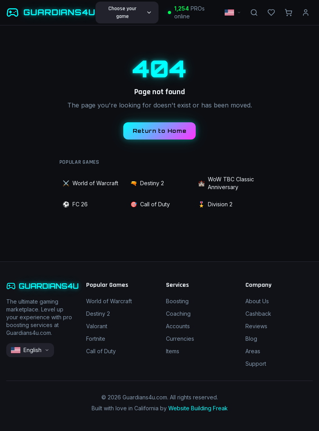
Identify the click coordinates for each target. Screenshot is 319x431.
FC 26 (75, 204)
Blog (251, 338)
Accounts (178, 326)
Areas (252, 351)
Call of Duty (150, 204)
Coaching (178, 313)
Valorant (96, 326)
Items (172, 351)
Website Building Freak (198, 408)
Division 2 (215, 204)
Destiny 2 (147, 183)
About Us (257, 301)
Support (255, 363)
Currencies (180, 338)
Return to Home (160, 130)
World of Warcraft (90, 183)
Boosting (177, 301)
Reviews (256, 326)
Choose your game (130, 12)
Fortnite (95, 338)
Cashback (258, 313)
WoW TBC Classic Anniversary (226, 183)
